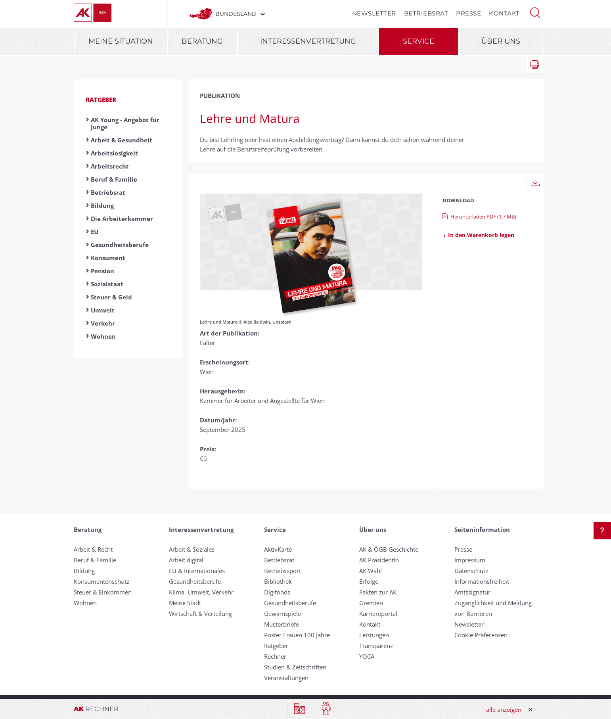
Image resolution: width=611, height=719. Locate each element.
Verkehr (103, 323)
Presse (468, 13)
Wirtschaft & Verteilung (200, 613)
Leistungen (374, 635)
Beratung (202, 41)
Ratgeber (101, 100)
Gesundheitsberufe (120, 245)
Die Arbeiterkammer (122, 218)
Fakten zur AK (377, 592)
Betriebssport (282, 571)
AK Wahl (370, 571)
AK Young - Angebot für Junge (125, 123)
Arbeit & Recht (93, 549)
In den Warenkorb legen (478, 235)
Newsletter (374, 13)
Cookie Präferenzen (481, 635)
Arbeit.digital (186, 560)
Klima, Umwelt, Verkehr (201, 592)
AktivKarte (278, 549)
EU (94, 232)
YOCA (366, 656)
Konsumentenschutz (101, 581)
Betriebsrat (426, 13)
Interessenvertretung (308, 41)
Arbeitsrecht (110, 166)
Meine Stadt (185, 603)
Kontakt (504, 13)
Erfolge (368, 581)
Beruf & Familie (114, 179)
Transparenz (376, 646)
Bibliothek (278, 581)
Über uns (500, 41)
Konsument (108, 258)
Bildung (102, 205)
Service (418, 41)
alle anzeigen (503, 709)
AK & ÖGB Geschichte (388, 549)
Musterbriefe (281, 624)
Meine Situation (120, 41)
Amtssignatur (472, 592)
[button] (535, 12)
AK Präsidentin (379, 560)
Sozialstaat (107, 284)
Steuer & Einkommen (103, 592)
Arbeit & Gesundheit (121, 140)
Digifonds (277, 592)
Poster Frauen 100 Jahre (297, 635)
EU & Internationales (197, 571)
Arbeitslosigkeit (114, 153)
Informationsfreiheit (481, 581)
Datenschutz (471, 571)
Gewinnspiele (282, 613)
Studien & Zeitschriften (295, 667)
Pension (102, 271)
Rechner (275, 656)
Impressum (469, 560)
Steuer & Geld (111, 297)
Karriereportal (378, 613)
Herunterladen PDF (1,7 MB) (479, 216)
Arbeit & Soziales (192, 549)
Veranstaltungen (286, 678)
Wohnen (103, 336)
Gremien (371, 603)
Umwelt (103, 310)
